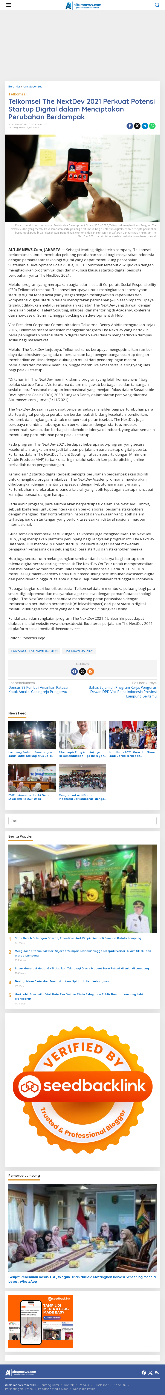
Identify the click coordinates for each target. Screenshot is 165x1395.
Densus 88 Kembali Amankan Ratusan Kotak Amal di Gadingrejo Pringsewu (43, 687)
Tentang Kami (49, 1385)
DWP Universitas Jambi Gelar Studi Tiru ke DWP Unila (29, 796)
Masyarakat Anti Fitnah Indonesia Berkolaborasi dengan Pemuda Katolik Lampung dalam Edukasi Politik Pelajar (82, 797)
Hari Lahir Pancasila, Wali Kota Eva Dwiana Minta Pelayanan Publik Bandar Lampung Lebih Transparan (79, 996)
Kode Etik (120, 1385)
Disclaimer (101, 1385)
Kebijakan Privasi (84, 1388)
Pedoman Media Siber (53, 1388)
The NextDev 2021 (79, 651)
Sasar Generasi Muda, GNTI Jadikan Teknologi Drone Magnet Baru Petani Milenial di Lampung (82, 968)
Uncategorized (16, 127)
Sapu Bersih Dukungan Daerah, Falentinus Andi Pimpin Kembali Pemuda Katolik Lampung (78, 938)
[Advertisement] (82, 45)
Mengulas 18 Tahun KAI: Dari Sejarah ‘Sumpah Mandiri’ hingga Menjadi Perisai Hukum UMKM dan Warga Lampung (83, 953)
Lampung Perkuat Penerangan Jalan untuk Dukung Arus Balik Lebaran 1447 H (30, 754)
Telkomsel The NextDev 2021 (34, 651)
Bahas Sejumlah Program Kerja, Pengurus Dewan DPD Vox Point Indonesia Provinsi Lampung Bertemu (121, 690)
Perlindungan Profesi (19, 1388)
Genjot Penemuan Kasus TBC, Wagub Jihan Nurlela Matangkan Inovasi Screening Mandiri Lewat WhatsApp (82, 1279)
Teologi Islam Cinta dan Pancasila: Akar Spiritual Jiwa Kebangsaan (62, 981)
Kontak (69, 1385)
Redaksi (84, 1385)
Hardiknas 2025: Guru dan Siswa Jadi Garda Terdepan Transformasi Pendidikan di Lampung (132, 754)
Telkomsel (17, 94)
